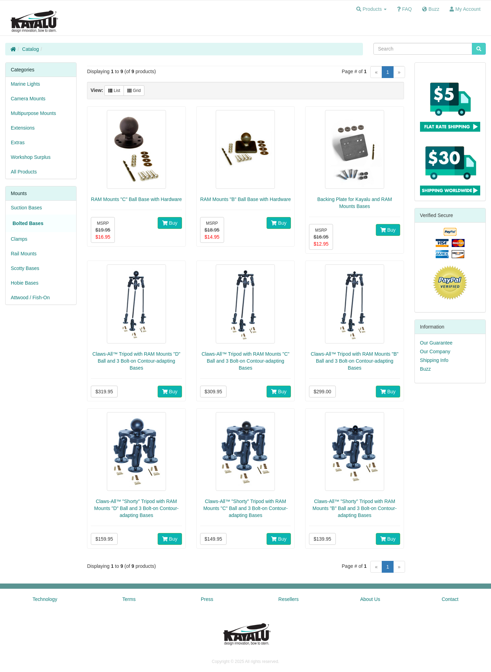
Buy (169, 223)
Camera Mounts (28, 98)
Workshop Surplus (30, 157)
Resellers (288, 599)
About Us (370, 599)
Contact (450, 599)
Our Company (435, 351)
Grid (134, 90)
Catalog (30, 49)
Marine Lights (25, 84)
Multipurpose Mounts (33, 113)
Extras (18, 142)
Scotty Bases (25, 268)
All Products (24, 172)
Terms (129, 599)
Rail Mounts (24, 253)
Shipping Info (434, 360)
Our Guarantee (436, 343)
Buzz (425, 369)
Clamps (19, 239)
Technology (45, 599)
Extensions (22, 128)
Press (207, 599)
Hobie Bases (24, 283)
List (114, 90)
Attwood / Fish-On (30, 297)
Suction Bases (26, 207)
